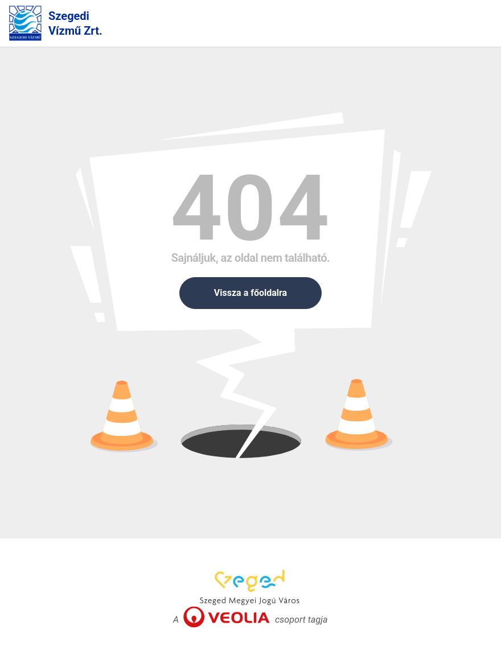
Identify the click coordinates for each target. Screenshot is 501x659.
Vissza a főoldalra (250, 292)
